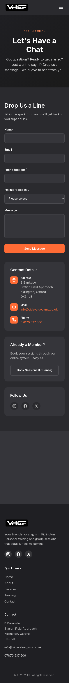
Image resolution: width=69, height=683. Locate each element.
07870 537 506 (31, 322)
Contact (9, 601)
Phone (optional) (15, 170)
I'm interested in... (16, 190)
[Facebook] (25, 406)
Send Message (34, 248)
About (8, 583)
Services (10, 589)
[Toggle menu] (61, 7)
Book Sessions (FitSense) (34, 370)
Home (8, 577)
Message (10, 210)
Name (8, 129)
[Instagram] (14, 406)
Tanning (10, 595)
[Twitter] (36, 406)
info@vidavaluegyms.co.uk (39, 309)
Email (8, 149)
